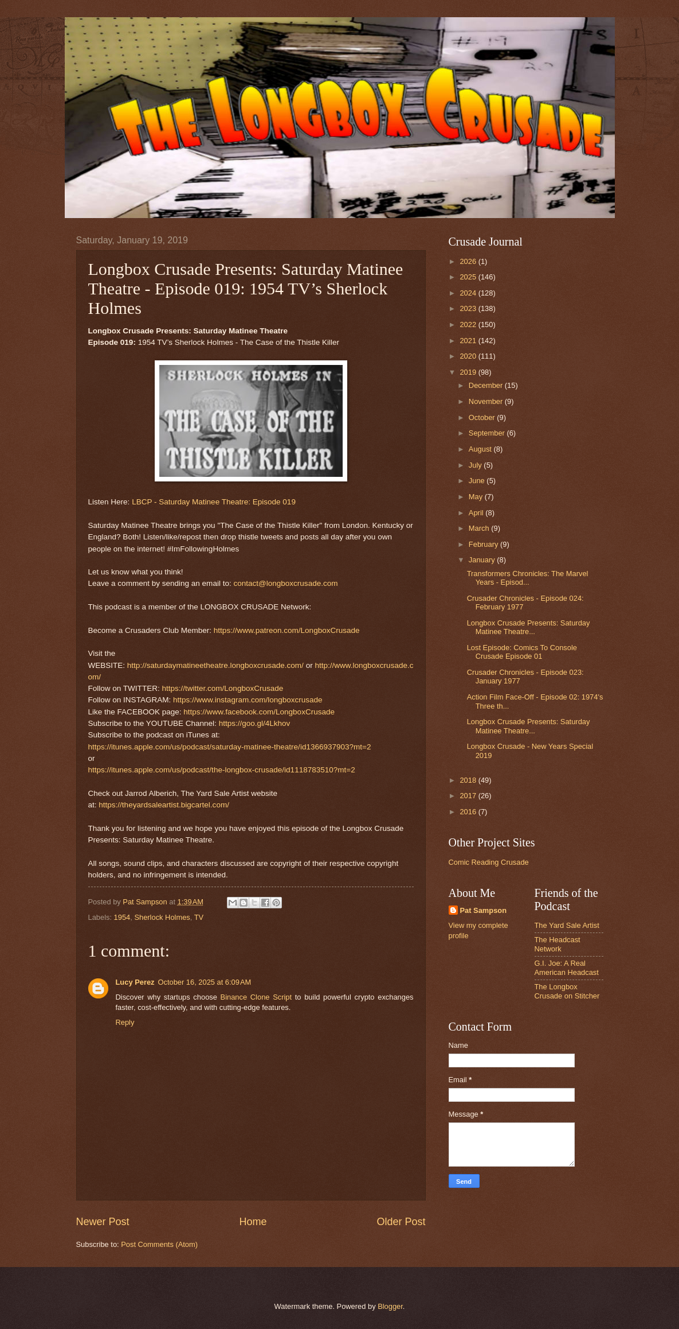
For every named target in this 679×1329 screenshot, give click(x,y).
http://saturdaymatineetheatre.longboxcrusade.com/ (215, 665)
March (480, 528)
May (477, 496)
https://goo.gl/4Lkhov (255, 723)
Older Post (400, 1221)
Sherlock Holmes (162, 917)
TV (198, 917)
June (478, 480)
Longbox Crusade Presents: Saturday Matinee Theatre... (528, 627)
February (484, 544)
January (483, 559)
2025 (469, 277)
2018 (469, 780)
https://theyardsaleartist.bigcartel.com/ (164, 804)
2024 (469, 293)
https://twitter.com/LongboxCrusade (222, 688)
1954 (122, 917)
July (476, 465)
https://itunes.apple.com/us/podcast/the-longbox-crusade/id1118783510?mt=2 (221, 769)
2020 (469, 356)
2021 (469, 340)
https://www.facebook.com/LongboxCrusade (259, 712)
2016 (469, 811)
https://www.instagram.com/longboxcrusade (248, 699)
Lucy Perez (135, 982)
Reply (125, 1022)
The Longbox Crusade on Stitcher (567, 991)
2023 (469, 308)
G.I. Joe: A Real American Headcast (567, 967)
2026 (469, 261)
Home (252, 1221)
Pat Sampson (483, 910)
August (481, 449)
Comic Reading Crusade (489, 862)
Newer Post (102, 1221)
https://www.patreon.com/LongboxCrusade (287, 630)
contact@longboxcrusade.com (285, 583)
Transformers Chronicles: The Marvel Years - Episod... (527, 577)
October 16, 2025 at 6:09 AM (204, 982)
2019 (469, 372)
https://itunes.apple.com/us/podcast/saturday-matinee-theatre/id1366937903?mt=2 (229, 747)
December (487, 385)
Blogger (390, 1306)
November (487, 401)
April (477, 512)
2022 (469, 324)
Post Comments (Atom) (159, 1244)
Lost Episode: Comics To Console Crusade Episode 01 (522, 651)
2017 (469, 795)
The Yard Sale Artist (567, 925)
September (488, 433)
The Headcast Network (557, 944)
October (483, 417)
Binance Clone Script (256, 997)
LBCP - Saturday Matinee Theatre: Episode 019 (214, 502)
